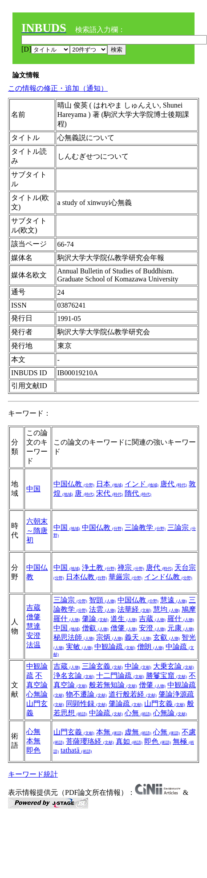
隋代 (138, 493)
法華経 (134, 609)
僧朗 (150, 646)
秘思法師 (73, 637)
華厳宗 (125, 577)
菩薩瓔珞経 (90, 741)
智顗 (102, 600)
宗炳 (109, 637)
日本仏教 (86, 577)
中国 (33, 489)
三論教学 (145, 527)
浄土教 (99, 567)
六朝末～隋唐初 (37, 530)
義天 (138, 637)
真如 (129, 741)
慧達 (33, 626)
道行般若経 (133, 694)
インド (141, 484)
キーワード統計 (33, 774)
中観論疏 (114, 646)
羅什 (180, 618)
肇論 (95, 618)
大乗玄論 (173, 666)
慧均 (166, 609)
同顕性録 (86, 703)
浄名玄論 (73, 675)
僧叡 (95, 628)
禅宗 (131, 567)
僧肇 (33, 617)
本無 (33, 741)
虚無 (138, 732)
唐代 (173, 484)
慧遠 (173, 600)
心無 (138, 713)
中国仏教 (73, 484)
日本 (109, 484)
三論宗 (70, 600)
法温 (33, 645)
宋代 (109, 493)
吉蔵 (33, 607)
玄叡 (166, 637)
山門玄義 (164, 703)
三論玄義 (102, 666)
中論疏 (106, 713)
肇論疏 (125, 703)
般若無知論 (113, 685)
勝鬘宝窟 (166, 675)
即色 (33, 750)
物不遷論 (86, 694)
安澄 (33, 635)
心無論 (37, 694)
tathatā (76, 750)
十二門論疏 (120, 675)
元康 (180, 628)
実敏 (79, 646)
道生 (123, 618)
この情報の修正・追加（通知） (58, 88)
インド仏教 (168, 577)
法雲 (102, 609)
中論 (138, 666)
